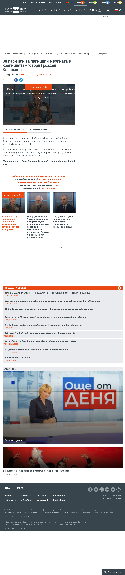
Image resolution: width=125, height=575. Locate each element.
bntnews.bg (10, 500)
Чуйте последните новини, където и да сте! (38, 176)
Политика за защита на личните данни (44, 522)
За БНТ (7, 510)
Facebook (44, 179)
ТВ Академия (9, 512)
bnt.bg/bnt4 (59, 500)
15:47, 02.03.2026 (11, 474)
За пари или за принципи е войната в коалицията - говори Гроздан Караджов (73, 54)
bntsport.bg (26, 495)
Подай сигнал (97, 510)
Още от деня (32, 54)
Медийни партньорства (79, 512)
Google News (48, 188)
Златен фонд (37, 510)
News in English (10, 516)
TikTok (56, 185)
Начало (7, 54)
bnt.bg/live (26, 500)
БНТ (25, 2)
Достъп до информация (27, 512)
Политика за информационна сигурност (21, 524)
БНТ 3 (66, 10)
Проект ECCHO (77, 524)
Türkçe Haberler (23, 516)
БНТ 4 (79, 10)
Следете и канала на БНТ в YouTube (38, 182)
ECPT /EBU (65, 524)
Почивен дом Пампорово (102, 512)
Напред (108, 510)
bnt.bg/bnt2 (42, 500)
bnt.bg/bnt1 (42, 495)
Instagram (57, 179)
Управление (75, 510)
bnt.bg (7, 495)
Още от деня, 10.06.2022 (35, 74)
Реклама (105, 16)
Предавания (17, 54)
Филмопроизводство (20, 510)
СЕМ (58, 524)
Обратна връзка (47, 524)
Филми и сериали (51, 510)
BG (120, 10)
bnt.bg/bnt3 (59, 495)
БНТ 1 (41, 10)
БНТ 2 (54, 10)
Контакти (86, 510)
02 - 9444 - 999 (111, 498)
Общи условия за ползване (15, 522)
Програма (64, 510)
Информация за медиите (48, 512)
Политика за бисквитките (74, 522)
